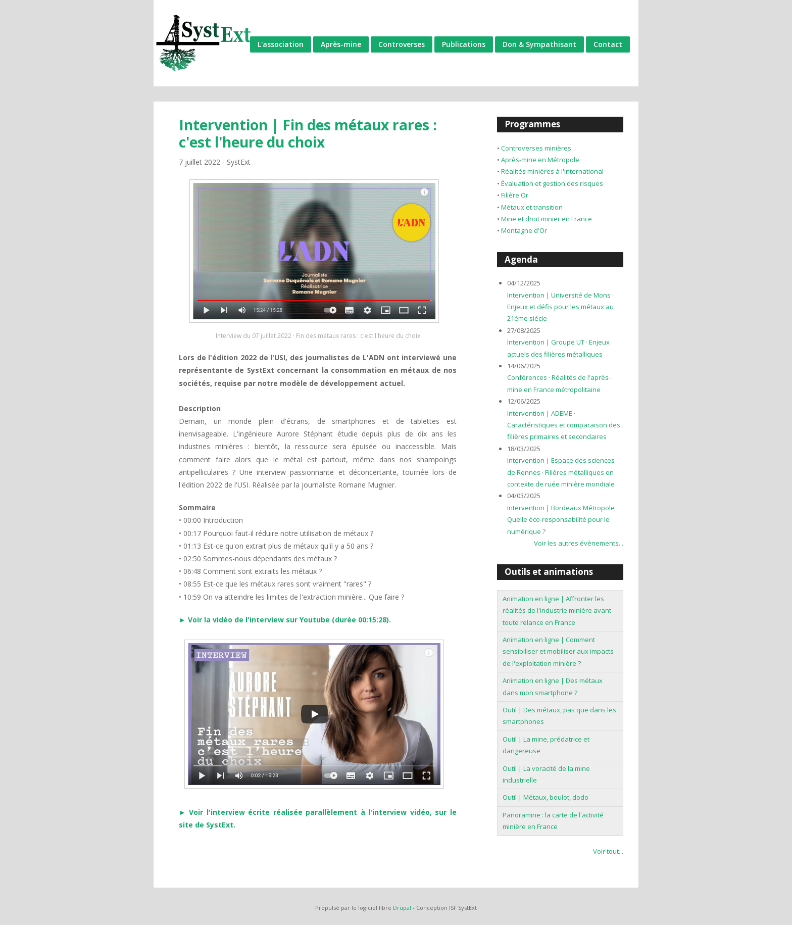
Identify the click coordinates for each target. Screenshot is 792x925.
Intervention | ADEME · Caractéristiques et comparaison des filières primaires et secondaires (563, 425)
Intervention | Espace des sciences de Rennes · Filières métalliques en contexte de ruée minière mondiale (561, 472)
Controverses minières (536, 148)
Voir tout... (608, 851)
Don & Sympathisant (539, 44)
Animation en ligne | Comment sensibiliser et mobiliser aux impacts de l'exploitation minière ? (558, 651)
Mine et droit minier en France (546, 218)
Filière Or (514, 195)
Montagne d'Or (524, 230)
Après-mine (341, 44)
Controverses (401, 44)
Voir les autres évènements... (578, 543)
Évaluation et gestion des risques (552, 183)
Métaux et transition (532, 207)
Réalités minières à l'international (552, 171)
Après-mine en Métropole (540, 159)
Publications (463, 44)
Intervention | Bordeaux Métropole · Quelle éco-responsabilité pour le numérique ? (562, 519)
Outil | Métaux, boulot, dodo (545, 797)
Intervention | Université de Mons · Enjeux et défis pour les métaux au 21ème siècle (560, 306)
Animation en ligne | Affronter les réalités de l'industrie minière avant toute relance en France (557, 610)
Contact (607, 44)
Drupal (402, 907)
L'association (281, 44)
